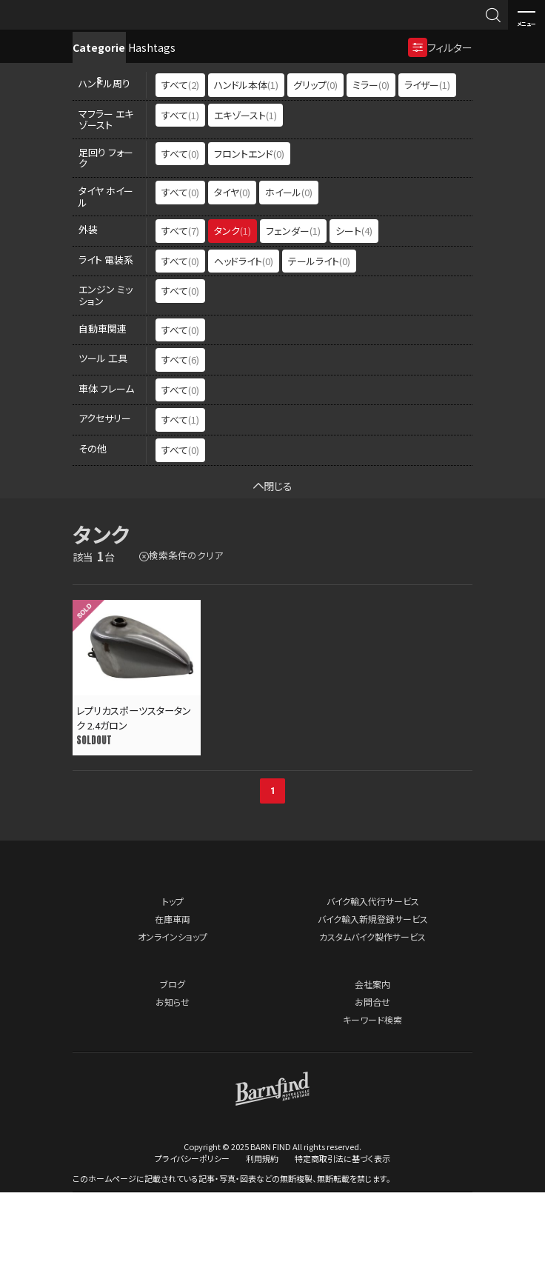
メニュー (526, 15)
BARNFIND (44, 28)
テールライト (319, 346)
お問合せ (372, 1087)
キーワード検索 (372, 1105)
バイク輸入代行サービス (373, 987)
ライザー (427, 170)
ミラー (370, 170)
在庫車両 (172, 1004)
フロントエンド (249, 239)
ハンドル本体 (246, 170)
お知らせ (173, 1087)
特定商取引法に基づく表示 (342, 1245)
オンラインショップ (172, 1022)
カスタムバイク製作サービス (372, 1022)
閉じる (272, 571)
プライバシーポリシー (192, 1245)
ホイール (288, 277)
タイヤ (232, 277)
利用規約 (262, 1245)
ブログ (172, 1069)
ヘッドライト (243, 346)
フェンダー (293, 316)
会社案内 (372, 1069)
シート (353, 316)
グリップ (315, 170)
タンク (232, 316)
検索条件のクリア (186, 640)
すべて (180, 170)
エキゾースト (245, 200)
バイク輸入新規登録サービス (373, 1004)
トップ (173, 987)
